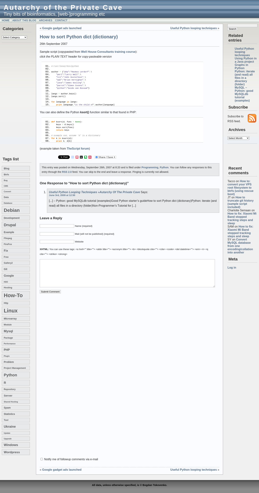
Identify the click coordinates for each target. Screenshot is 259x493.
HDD (6, 282)
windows (11, 445)
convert (7, 191)
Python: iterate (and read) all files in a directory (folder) (245, 78)
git (5, 269)
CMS (6, 186)
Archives (45, 20)
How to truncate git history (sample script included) (241, 202)
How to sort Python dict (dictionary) (79, 36)
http (6, 303)
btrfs (6, 174)
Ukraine (10, 426)
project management (15, 368)
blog (6, 168)
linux (11, 311)
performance (9, 344)
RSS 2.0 (67, 163)
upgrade (8, 439)
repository (9, 389)
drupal (10, 225)
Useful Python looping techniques (244, 52)
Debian (12, 210)
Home (6, 20)
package (8, 338)
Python (10, 375)
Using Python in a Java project (246, 60)
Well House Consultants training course (108, 51)
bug (6, 180)
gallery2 (8, 263)
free (6, 257)
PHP (7, 349)
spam (7, 407)
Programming (150, 159)
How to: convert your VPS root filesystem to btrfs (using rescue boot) (240, 188)
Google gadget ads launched (61, 28)
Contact (61, 20)
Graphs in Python (241, 66)
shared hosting (11, 402)
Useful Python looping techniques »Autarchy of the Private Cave (94, 183)
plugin (7, 356)
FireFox (8, 244)
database (8, 203)
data (6, 197)
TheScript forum (78, 140)
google (9, 275)
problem (9, 362)
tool (6, 420)
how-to (13, 295)
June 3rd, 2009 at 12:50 (62, 187)
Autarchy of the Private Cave (63, 7)
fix (6, 250)
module (8, 324)
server (8, 395)
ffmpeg (8, 238)
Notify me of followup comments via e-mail (71, 459)
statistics (9, 414)
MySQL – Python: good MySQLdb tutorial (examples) (244, 94)
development (12, 218)
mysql (8, 331)
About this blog (24, 20)
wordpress (12, 452)
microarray (10, 318)
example (9, 232)
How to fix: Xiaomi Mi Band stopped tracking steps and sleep (242, 218)
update (7, 433)
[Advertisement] (12, 100)
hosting (8, 287)
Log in (232, 267)
